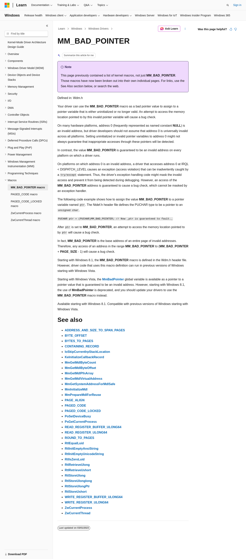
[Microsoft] (7, 5)
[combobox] (26, 34)
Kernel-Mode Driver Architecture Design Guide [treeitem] (27, 45)
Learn (61, 28)
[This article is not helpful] (235, 29)
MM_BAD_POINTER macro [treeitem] (28, 187)
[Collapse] (47, 25)
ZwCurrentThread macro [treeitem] (25, 220)
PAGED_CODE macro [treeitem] (24, 194)
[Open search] (228, 5)
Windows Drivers (98, 28)
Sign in (237, 5)
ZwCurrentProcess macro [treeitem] (26, 213)
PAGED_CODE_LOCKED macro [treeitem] (26, 204)
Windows (76, 28)
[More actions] (185, 29)
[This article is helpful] (231, 29)
